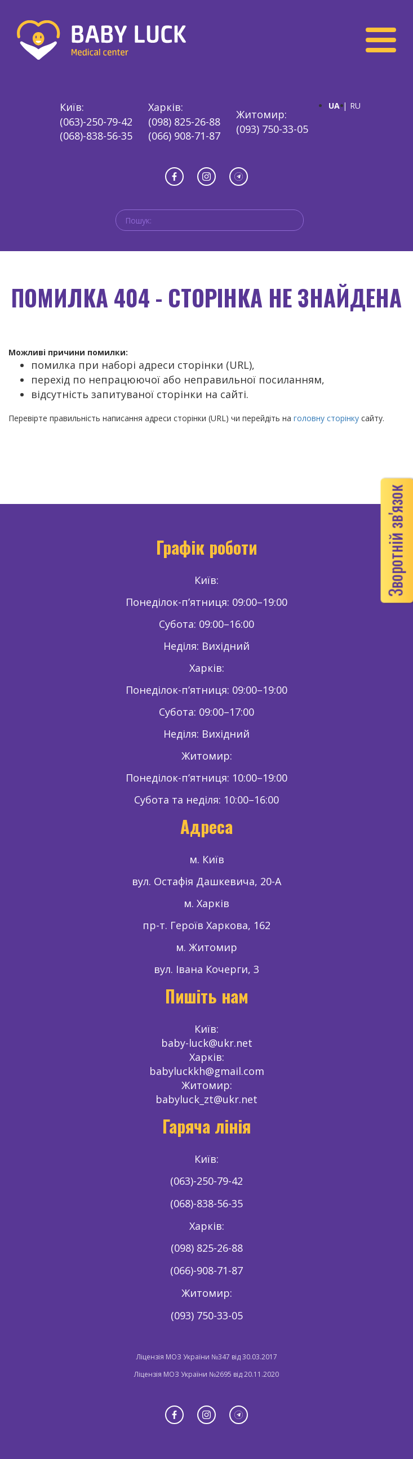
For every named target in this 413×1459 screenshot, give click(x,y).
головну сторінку (326, 418)
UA (334, 105)
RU (355, 105)
